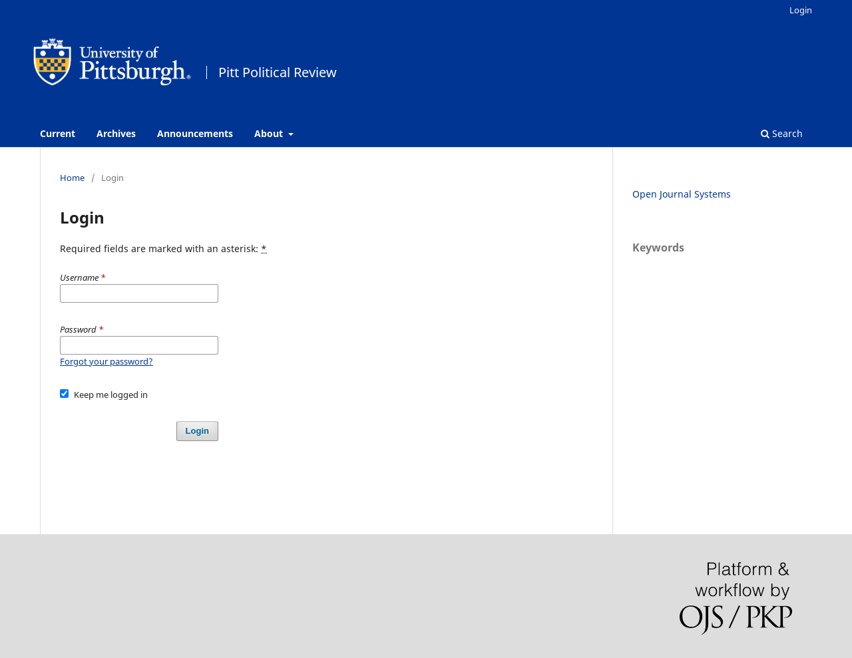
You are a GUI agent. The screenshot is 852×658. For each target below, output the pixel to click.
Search (782, 133)
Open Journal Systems (681, 194)
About (270, 133)
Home (72, 178)
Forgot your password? (106, 361)
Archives (116, 133)
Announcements (195, 133)
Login (800, 10)
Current (57, 133)
